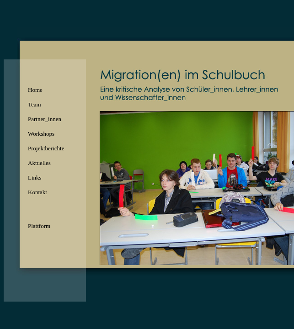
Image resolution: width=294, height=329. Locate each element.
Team (34, 104)
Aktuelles (39, 162)
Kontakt (37, 192)
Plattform (39, 226)
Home (35, 89)
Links (35, 177)
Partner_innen (44, 119)
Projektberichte (46, 148)
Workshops (41, 133)
